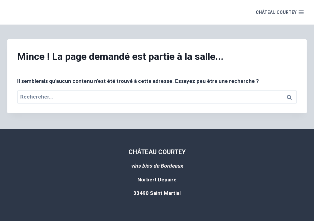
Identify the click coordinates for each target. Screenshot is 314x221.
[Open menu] (280, 12)
